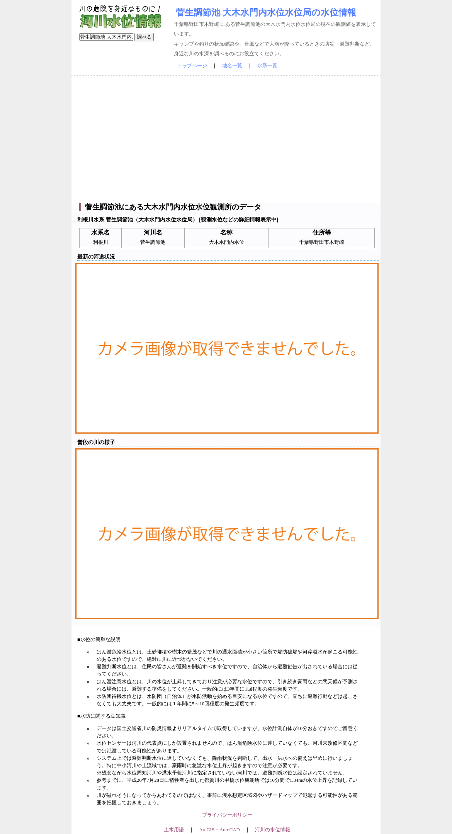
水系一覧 (267, 65)
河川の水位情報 (272, 829)
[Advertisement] (226, 139)
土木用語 (174, 829)
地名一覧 (232, 65)
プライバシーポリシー (227, 815)
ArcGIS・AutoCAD (219, 829)
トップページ (192, 65)
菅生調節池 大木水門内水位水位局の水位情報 (266, 12)
